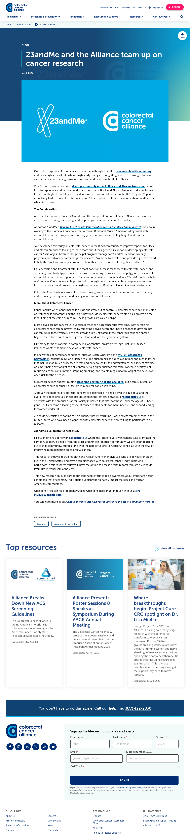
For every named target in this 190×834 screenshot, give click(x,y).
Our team (11, 830)
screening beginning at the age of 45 (100, 382)
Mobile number (139, 751)
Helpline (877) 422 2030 (109, 8)
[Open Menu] (181, 16)
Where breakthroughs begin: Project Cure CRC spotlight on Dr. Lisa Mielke (156, 610)
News (50, 825)
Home (8, 24)
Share (182, 37)
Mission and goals (15, 820)
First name (76, 737)
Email (73, 751)
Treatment (76, 16)
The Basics (12, 16)
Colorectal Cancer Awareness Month (108, 822)
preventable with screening (133, 171)
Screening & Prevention (44, 16)
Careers (52, 815)
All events (98, 828)
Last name (119, 737)
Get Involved (160, 16)
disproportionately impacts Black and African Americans (108, 186)
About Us (142, 8)
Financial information (17, 825)
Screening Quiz (128, 8)
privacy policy (136, 787)
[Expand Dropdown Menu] (155, 7)
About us (10, 815)
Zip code (161, 737)
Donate (97, 815)
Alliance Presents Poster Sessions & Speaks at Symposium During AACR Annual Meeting (93, 613)
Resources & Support (106, 16)
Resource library (50, 24)
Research (135, 16)
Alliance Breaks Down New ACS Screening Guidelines (28, 608)
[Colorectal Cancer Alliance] (16, 7)
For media (53, 830)
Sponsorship (54, 820)
